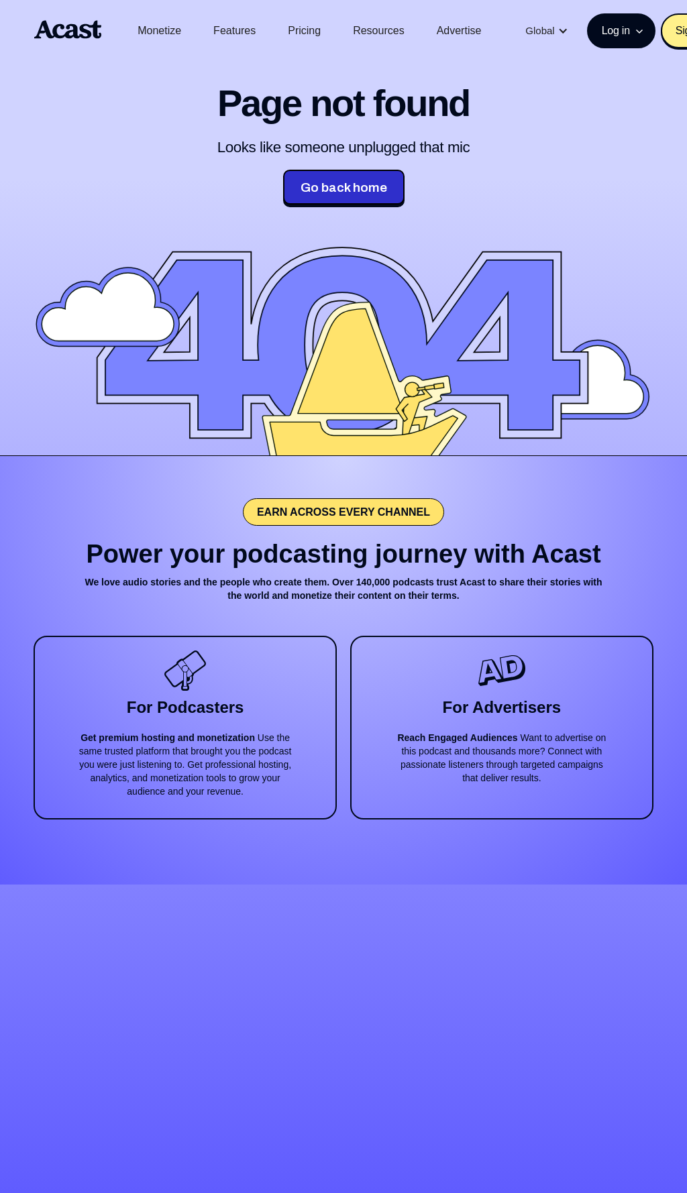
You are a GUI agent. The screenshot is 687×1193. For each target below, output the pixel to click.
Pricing (304, 30)
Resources (378, 30)
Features (234, 30)
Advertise (459, 30)
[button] (546, 31)
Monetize (159, 30)
